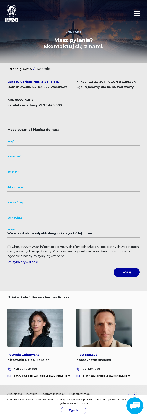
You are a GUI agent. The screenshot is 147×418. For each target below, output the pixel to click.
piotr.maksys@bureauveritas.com (106, 375)
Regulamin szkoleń (52, 394)
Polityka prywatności (23, 262)
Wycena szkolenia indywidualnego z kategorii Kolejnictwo (73, 233)
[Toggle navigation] (136, 13)
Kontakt (31, 394)
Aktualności (14, 394)
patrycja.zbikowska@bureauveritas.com (42, 375)
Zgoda (73, 410)
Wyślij (126, 272)
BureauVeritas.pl (79, 394)
